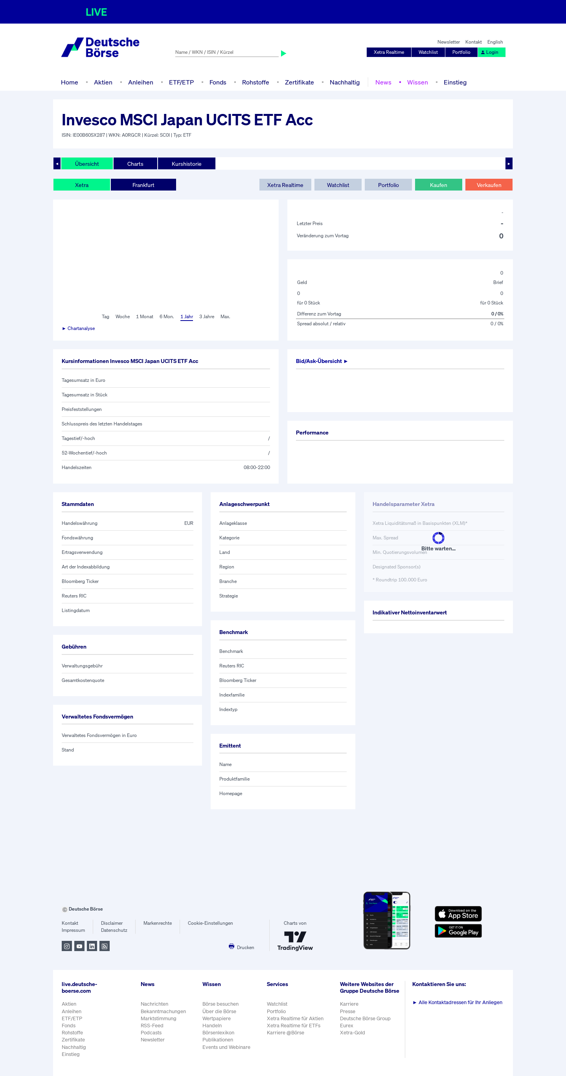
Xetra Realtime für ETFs (293, 1025)
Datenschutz (114, 930)
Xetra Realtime (389, 52)
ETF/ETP (181, 82)
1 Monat (144, 316)
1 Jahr (186, 316)
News (383, 82)
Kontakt (473, 42)
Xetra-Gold (352, 1032)
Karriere (349, 1004)
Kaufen (438, 185)
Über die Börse (219, 1011)
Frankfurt (143, 185)
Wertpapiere (216, 1018)
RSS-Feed (152, 1025)
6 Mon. (167, 316)
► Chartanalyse (78, 328)
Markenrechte (157, 923)
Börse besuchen (220, 1004)
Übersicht (87, 163)
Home (69, 82)
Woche (123, 316)
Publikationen (217, 1039)
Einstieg (455, 82)
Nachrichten (154, 1004)
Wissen (417, 82)
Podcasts (151, 1032)
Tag (105, 316)
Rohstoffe (255, 82)
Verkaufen (489, 185)
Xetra (81, 185)
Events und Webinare (226, 1047)
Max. (225, 316)
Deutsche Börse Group (365, 1018)
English (495, 42)
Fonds (217, 82)
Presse (347, 1011)
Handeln (212, 1025)
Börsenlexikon (218, 1032)
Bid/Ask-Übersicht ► (322, 361)
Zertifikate (299, 82)
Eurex (346, 1025)
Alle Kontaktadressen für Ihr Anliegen (457, 1002)
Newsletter (448, 42)
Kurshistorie (187, 163)
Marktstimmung (158, 1018)
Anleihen (140, 82)
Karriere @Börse (285, 1032)
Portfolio (461, 52)
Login (489, 52)
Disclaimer (112, 923)
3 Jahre (206, 316)
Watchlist (428, 52)
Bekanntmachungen (163, 1011)
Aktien (103, 82)
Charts (135, 163)
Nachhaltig (345, 82)
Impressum (73, 930)
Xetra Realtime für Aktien (295, 1018)
